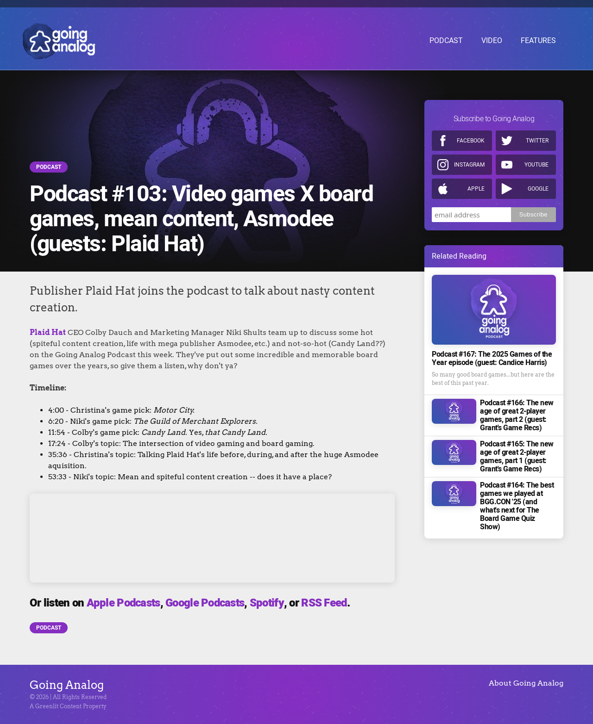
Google (538, 189)
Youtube (536, 165)
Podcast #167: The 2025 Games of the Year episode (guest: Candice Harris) (492, 358)
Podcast (48, 167)
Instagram (469, 165)
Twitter (537, 140)
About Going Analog (526, 683)
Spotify (267, 603)
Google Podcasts (204, 603)
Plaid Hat (48, 332)
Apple (476, 189)
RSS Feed (324, 603)
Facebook (471, 140)
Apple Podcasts (123, 603)
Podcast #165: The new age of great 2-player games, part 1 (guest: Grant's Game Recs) (517, 457)
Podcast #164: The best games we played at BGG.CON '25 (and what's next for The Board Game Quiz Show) (517, 506)
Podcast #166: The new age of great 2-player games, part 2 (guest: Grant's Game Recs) (517, 415)
